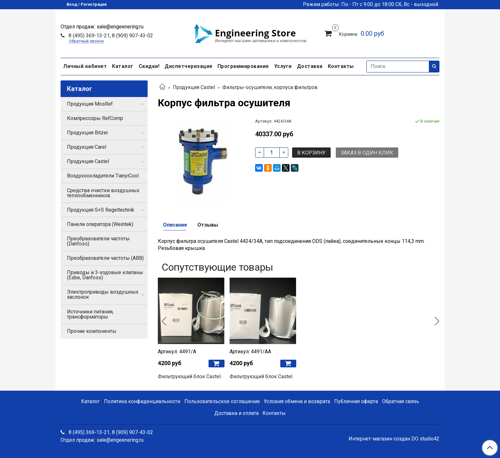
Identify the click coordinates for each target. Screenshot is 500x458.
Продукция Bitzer (87, 133)
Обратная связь (400, 401)
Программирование (243, 66)
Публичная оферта (356, 401)
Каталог (123, 66)
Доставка (310, 66)
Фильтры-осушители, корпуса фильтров (270, 87)
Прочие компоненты (91, 331)
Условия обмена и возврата (297, 401)
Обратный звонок (86, 41)
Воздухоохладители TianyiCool (103, 176)
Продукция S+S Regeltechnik (100, 210)
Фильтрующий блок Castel (189, 376)
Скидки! (149, 66)
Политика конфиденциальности (142, 401)
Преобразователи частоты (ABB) (105, 258)
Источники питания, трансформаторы (90, 314)
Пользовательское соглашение (222, 401)
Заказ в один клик (367, 153)
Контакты (341, 66)
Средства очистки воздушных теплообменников (103, 193)
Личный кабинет (85, 66)
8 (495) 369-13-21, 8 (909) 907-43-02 (110, 36)
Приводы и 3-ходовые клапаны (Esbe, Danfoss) (105, 275)
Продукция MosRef (90, 104)
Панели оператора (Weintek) (100, 224)
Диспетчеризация (188, 66)
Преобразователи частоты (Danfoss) (98, 241)
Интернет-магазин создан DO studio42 (394, 438)
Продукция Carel (86, 147)
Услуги (283, 66)
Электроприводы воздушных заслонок (102, 294)
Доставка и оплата (236, 413)
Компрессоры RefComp (95, 118)
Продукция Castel (194, 87)
